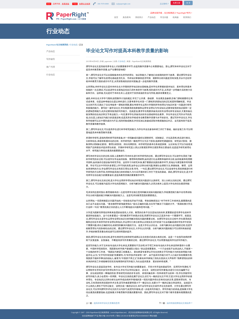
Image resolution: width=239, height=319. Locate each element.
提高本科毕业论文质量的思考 (107, 303)
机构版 (176, 17)
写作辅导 (50, 59)
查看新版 (65, 4)
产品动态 (152, 17)
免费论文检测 (84, 4)
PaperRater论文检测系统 (57, 45)
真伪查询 (127, 17)
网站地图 (153, 316)
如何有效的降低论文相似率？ (180, 303)
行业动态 (74, 45)
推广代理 (50, 67)
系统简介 (139, 17)
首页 (116, 17)
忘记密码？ (164, 4)
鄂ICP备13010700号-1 (107, 316)
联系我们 (187, 17)
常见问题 (164, 17)
